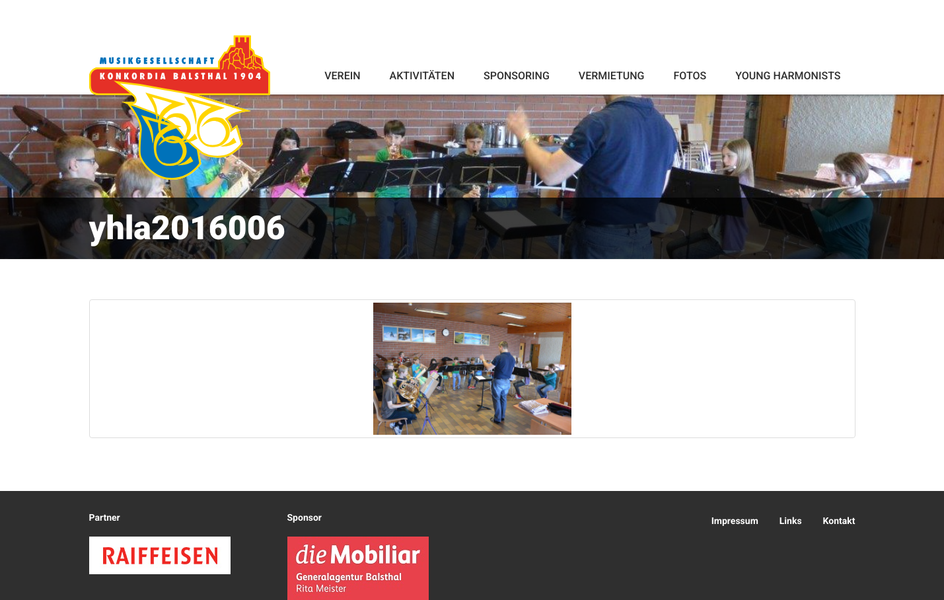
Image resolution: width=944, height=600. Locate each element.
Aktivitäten (422, 75)
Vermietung (612, 75)
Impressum (734, 521)
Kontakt (839, 521)
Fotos (689, 75)
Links (791, 521)
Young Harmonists (787, 75)
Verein (342, 75)
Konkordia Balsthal (180, 107)
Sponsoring (517, 75)
